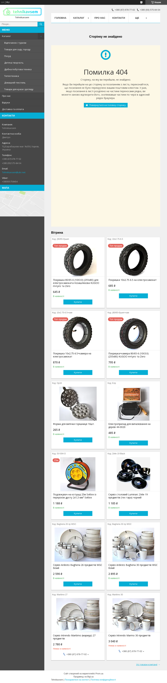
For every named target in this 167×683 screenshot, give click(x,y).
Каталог (6, 36)
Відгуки (6, 102)
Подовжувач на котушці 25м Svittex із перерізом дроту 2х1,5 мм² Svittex (74, 496)
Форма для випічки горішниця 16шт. (73, 424)
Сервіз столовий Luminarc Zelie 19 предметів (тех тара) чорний (128, 496)
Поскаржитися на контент (77, 680)
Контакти (118, 18)
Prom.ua (99, 673)
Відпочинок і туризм (15, 42)
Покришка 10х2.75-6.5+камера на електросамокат (72, 355)
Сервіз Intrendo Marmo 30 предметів (129, 635)
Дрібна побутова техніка (18, 69)
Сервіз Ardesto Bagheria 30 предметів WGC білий (133, 566)
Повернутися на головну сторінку (107, 105)
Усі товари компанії (146, 664)
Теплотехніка (11, 75)
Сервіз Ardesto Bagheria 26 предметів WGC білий (77, 566)
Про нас (6, 95)
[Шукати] (40, 24)
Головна (60, 18)
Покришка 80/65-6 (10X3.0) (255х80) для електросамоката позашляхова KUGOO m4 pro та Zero (76, 283)
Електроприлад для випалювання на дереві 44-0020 (129, 425)
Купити (78, 301)
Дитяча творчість (14, 62)
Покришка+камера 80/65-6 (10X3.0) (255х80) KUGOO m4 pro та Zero (128, 355)
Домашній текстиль (15, 82)
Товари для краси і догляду (18, 89)
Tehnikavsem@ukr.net (13, 172)
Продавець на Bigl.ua (83, 677)
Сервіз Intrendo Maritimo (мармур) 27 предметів (74, 637)
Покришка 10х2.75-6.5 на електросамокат (132, 279)
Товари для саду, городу (17, 49)
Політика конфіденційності (103, 680)
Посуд (7, 56)
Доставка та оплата (13, 109)
